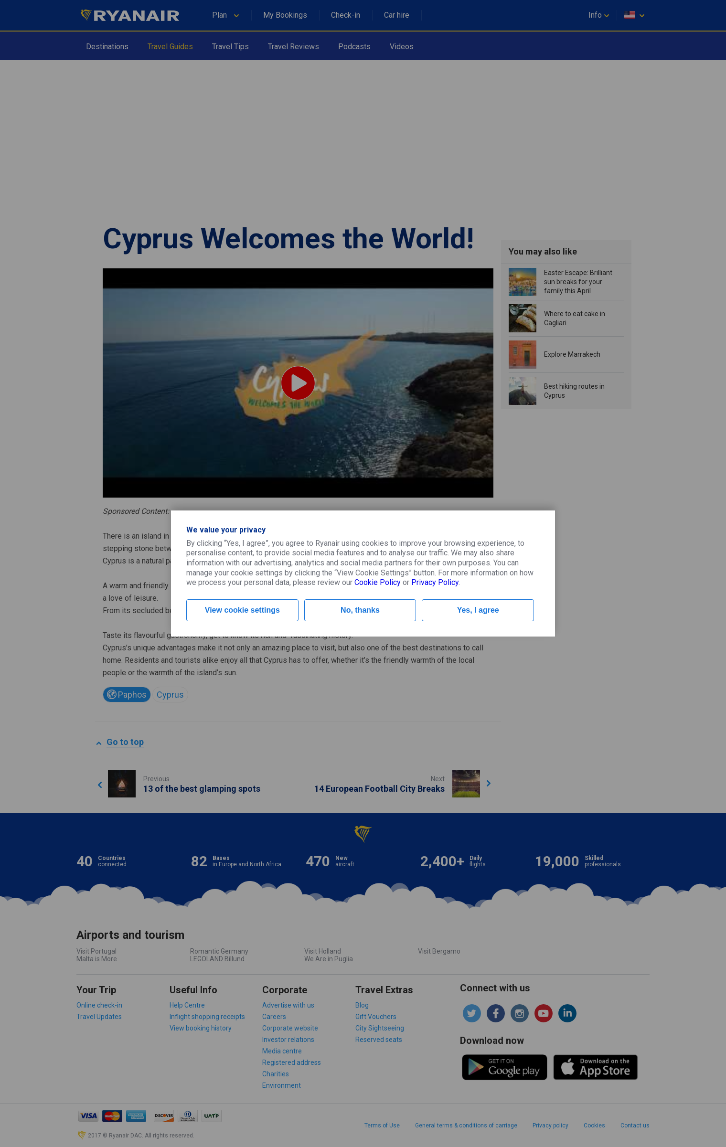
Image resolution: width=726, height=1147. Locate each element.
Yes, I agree (478, 610)
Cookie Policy (377, 582)
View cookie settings (242, 610)
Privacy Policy (435, 582)
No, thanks (360, 610)
